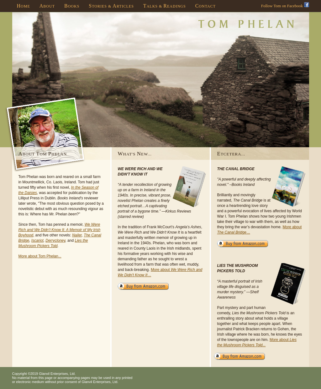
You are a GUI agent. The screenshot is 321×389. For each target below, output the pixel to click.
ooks (71, 5)
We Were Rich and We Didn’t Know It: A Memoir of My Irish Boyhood (59, 229)
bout (47, 5)
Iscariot (37, 240)
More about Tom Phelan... (39, 256)
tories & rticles (111, 5)
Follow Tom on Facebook (285, 5)
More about (279, 340)
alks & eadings (164, 5)
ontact (205, 5)
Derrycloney (55, 240)
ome (23, 5)
